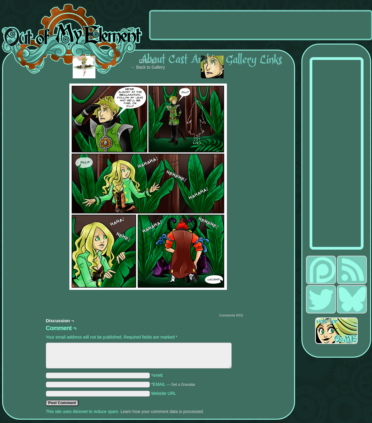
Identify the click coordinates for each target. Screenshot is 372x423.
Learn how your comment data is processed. (162, 411)
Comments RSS (231, 315)
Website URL (163, 393)
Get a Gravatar (183, 384)
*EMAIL (173, 384)
